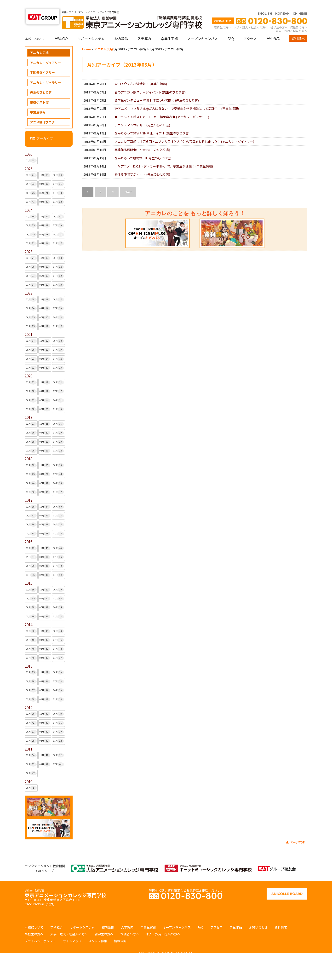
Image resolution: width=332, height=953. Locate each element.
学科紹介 (61, 29)
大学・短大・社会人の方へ (251, 18)
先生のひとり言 (41, 83)
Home (86, 39)
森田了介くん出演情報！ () (140, 74)
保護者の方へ (298, 18)
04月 (58, 184)
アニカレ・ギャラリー (45, 73)
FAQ (231, 29)
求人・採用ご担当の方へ (291, 21)
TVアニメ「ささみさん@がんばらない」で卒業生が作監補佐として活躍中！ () (176, 99)
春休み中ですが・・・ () (142, 165)
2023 (28, 242)
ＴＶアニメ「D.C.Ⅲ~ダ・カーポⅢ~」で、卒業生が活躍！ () (163, 157)
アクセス (250, 29)
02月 (45, 193)
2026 (28, 144)
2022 (28, 283)
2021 (28, 325)
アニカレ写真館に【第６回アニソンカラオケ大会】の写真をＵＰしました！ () (184, 132)
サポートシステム (91, 29)
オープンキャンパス (203, 29)
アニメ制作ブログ (42, 112)
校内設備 (121, 29)
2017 (28, 490)
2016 (28, 532)
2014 (28, 615)
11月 (45, 166)
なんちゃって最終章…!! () (142, 148)
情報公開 (120, 931)
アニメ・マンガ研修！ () (142, 115)
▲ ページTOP (295, 833)
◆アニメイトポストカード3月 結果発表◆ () (161, 107)
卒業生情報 (38, 103)
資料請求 (298, 29)
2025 (28, 159)
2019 (28, 407)
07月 (58, 175)
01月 (31, 151)
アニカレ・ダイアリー (45, 53)
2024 (28, 200)
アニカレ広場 (39, 43)
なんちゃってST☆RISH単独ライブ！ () (151, 123)
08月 (45, 175)
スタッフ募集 (97, 931)
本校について (35, 29)
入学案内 (144, 29)
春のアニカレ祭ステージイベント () (150, 83)
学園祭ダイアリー (42, 63)
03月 (31, 193)
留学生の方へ (279, 18)
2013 (28, 656)
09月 (31, 175)
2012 (28, 698)
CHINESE (300, 4)
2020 (28, 366)
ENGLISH (265, 4)
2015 (28, 573)
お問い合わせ (222, 11)
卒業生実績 (169, 29)
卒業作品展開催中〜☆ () (142, 140)
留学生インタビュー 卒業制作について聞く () (156, 91)
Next (128, 182)
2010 (28, 772)
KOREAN (282, 4)
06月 (31, 184)
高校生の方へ (222, 18)
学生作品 (273, 29)
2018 (28, 449)
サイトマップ (72, 931)
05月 (45, 184)
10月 (58, 166)
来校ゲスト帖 (39, 93)
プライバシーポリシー (40, 931)
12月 (31, 166)
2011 (28, 739)
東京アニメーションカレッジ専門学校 (65, 884)
